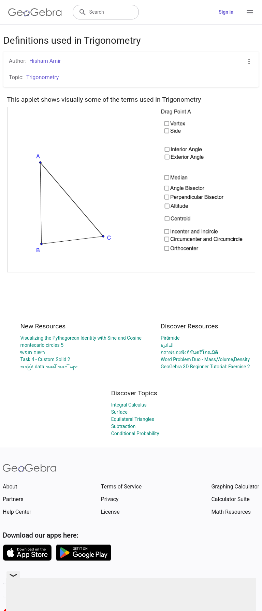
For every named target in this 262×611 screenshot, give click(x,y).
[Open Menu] (250, 12)
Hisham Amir (45, 61)
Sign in (226, 12)
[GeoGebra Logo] (35, 12)
